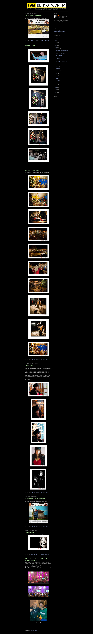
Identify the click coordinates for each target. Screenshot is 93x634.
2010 (56, 87)
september (58, 68)
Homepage (39, 627)
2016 (56, 42)
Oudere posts (49, 627)
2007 (56, 92)
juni (57, 73)
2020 (56, 37)
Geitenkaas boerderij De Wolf (59, 31)
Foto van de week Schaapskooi (34, 15)
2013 (56, 47)
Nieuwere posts (28, 627)
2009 (56, 89)
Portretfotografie (29, 532)
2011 (56, 85)
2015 (56, 43)
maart (57, 78)
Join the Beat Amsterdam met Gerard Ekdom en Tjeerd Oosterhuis (37, 559)
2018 (56, 40)
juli (56, 71)
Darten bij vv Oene (30, 45)
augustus (58, 70)
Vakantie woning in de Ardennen (60, 30)
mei (57, 75)
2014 (56, 45)
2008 (56, 90)
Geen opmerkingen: (45, 40)
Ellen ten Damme (30, 365)
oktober (57, 66)
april (57, 76)
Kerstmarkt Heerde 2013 (32, 170)
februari (57, 80)
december (58, 48)
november (58, 65)
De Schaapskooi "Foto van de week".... (36, 498)
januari (57, 82)
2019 (56, 38)
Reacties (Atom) (34, 630)
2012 (56, 84)
